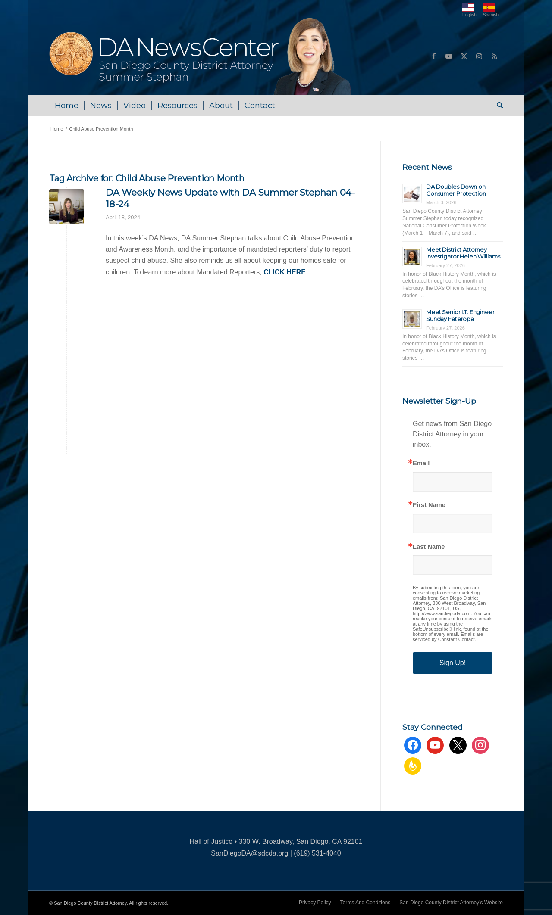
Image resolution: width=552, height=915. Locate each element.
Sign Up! (452, 662)
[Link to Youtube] (448, 56)
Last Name (429, 547)
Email (421, 463)
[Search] (497, 105)
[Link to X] (464, 56)
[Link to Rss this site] (494, 56)
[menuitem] (66, 105)
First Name (429, 505)
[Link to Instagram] (479, 56)
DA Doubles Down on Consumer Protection (456, 190)
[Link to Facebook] (433, 56)
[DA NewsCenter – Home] (201, 56)
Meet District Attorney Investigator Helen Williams (463, 253)
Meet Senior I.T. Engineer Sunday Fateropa (460, 315)
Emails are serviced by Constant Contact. (448, 637)
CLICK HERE (284, 272)
